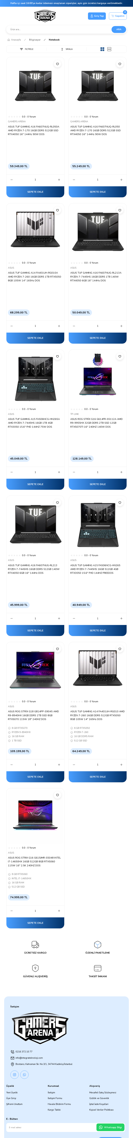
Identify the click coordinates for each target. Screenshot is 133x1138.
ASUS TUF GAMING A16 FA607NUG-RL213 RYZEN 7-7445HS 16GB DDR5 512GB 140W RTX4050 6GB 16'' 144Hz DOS (34, 569)
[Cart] (118, 16)
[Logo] (45, 16)
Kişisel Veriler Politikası (101, 1109)
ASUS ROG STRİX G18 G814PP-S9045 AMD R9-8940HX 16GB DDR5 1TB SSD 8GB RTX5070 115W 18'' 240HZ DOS (33, 715)
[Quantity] (35, 179)
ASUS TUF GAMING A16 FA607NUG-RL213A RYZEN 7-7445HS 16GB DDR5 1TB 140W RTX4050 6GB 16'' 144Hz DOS (95, 276)
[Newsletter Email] (65, 1127)
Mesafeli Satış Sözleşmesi (102, 1092)
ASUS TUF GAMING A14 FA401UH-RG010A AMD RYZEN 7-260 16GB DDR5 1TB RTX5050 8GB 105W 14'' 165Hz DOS (34, 276)
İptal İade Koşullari (98, 1104)
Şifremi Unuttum (14, 1104)
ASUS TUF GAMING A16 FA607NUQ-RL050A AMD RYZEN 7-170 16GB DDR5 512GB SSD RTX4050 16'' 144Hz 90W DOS (33, 130)
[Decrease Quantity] (11, 179)
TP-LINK (74, 414)
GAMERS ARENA (17, 121)
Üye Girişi (11, 1098)
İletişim (51, 1092)
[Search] (66, 29)
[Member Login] (97, 16)
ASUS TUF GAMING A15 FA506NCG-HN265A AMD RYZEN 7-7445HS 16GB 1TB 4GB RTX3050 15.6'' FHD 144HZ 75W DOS (34, 422)
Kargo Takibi (54, 1109)
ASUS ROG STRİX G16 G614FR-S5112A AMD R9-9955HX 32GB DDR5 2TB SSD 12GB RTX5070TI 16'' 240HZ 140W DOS (96, 422)
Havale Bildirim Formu (59, 1104)
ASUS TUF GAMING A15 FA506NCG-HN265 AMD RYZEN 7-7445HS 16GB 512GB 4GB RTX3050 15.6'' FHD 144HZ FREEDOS (95, 569)
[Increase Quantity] (59, 179)
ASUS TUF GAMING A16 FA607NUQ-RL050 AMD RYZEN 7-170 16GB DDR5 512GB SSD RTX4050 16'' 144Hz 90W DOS (95, 130)
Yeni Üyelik (12, 1092)
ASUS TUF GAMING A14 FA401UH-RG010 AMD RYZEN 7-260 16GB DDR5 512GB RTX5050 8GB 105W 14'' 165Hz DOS (97, 715)
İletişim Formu (55, 1098)
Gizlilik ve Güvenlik (99, 1098)
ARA (118, 29)
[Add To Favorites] (57, 63)
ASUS (11, 267)
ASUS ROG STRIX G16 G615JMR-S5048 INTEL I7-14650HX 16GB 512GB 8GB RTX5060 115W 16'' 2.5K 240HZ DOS (34, 861)
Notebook (54, 39)
